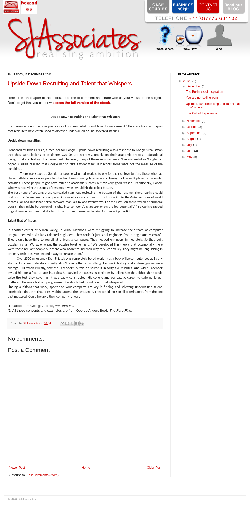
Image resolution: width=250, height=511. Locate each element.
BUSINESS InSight (183, 7)
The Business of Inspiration (204, 92)
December (194, 86)
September (195, 133)
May (190, 157)
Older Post (154, 467)
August (192, 139)
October (192, 127)
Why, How (190, 48)
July (190, 145)
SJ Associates (32, 323)
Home (86, 467)
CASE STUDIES (158, 7)
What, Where (165, 48)
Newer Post (17, 467)
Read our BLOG (234, 7)
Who (219, 48)
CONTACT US (208, 7)
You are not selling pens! (202, 97)
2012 (187, 81)
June (190, 151)
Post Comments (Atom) (42, 475)
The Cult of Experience (201, 113)
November (194, 121)
